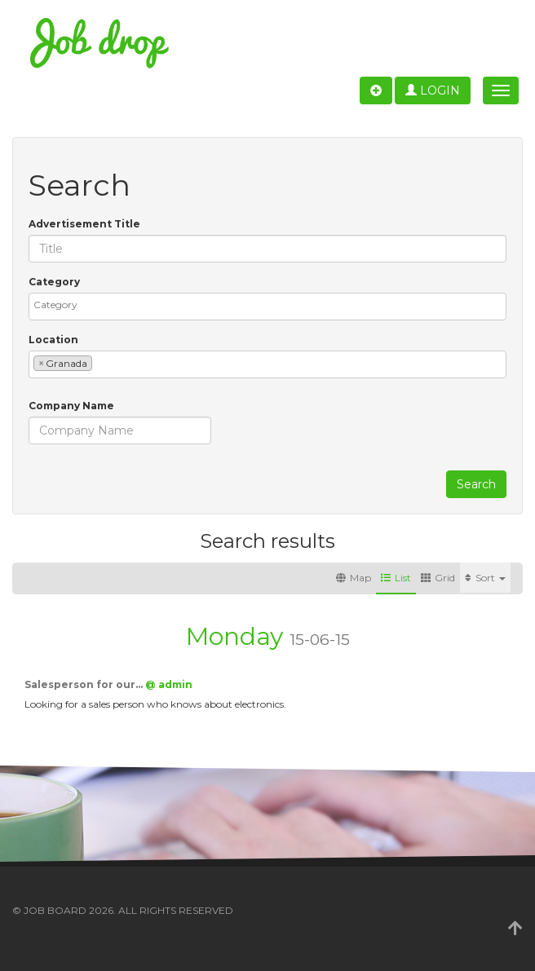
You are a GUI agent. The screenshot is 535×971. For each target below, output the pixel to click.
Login (432, 90)
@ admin (168, 684)
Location (53, 339)
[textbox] (271, 304)
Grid (438, 578)
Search (476, 484)
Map (353, 578)
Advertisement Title (84, 224)
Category (54, 282)
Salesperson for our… (84, 684)
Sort (485, 578)
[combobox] (267, 306)
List (396, 578)
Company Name (71, 405)
